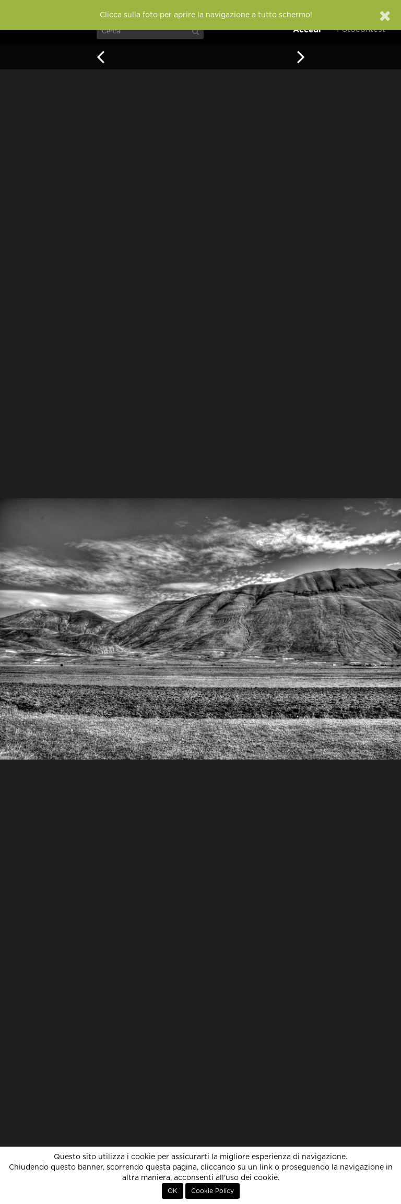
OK (173, 1191)
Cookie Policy (212, 1191)
